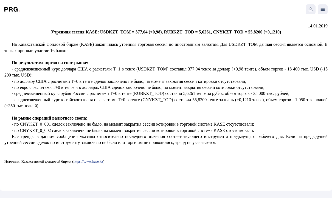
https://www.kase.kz (88, 161)
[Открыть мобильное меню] (323, 9)
